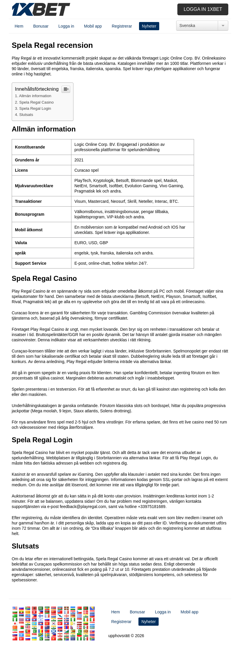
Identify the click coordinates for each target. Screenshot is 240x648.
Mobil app (93, 26)
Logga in (66, 26)
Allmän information (35, 96)
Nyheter (149, 26)
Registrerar (122, 26)
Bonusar (40, 26)
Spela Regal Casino (36, 102)
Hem (19, 26)
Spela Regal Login (35, 108)
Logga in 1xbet (203, 9)
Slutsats (26, 114)
